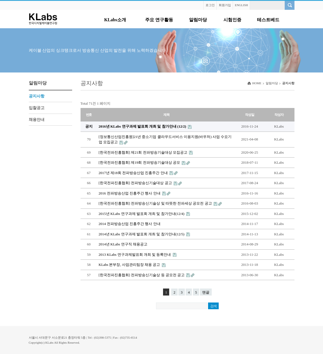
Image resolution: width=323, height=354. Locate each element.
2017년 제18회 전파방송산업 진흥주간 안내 (134, 173)
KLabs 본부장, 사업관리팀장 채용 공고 (130, 264)
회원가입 (225, 5)
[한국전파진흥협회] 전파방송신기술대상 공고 (136, 183)
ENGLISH (241, 5)
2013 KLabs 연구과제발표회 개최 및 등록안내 (135, 254)
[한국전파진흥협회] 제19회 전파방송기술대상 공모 (140, 162)
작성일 (249, 115)
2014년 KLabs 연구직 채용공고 (123, 244)
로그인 (210, 5)
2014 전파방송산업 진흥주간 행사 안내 (130, 224)
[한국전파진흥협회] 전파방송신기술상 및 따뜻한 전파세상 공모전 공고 (156, 203)
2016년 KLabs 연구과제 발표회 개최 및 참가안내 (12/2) (143, 126)
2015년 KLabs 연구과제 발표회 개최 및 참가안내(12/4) (142, 214)
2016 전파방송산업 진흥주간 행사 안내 (130, 193)
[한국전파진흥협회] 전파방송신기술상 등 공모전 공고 (142, 275)
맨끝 (205, 292)
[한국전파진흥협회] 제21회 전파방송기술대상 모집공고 (143, 152)
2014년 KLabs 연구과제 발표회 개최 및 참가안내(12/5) (142, 234)
